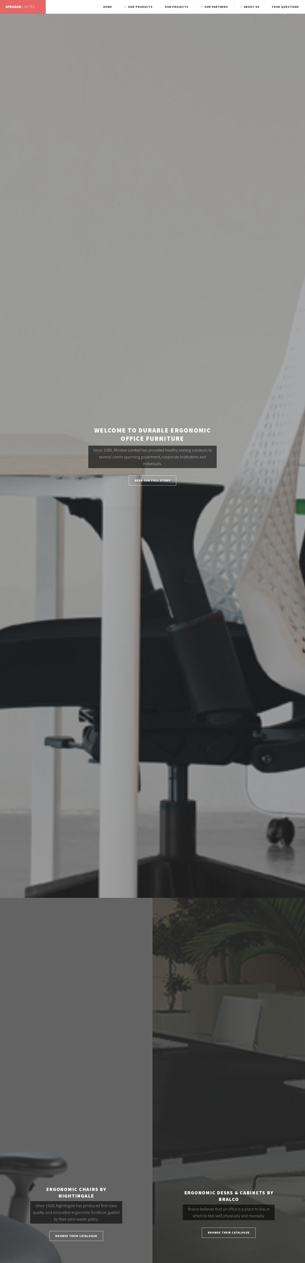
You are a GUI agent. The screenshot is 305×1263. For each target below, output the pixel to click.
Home (107, 7)
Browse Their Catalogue (76, 1236)
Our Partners (216, 7)
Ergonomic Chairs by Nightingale (76, 1192)
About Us (251, 7)
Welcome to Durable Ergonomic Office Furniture (152, 434)
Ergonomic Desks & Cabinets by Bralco (228, 1196)
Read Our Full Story (152, 480)
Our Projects (176, 7)
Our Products (140, 7)
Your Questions (285, 7)
